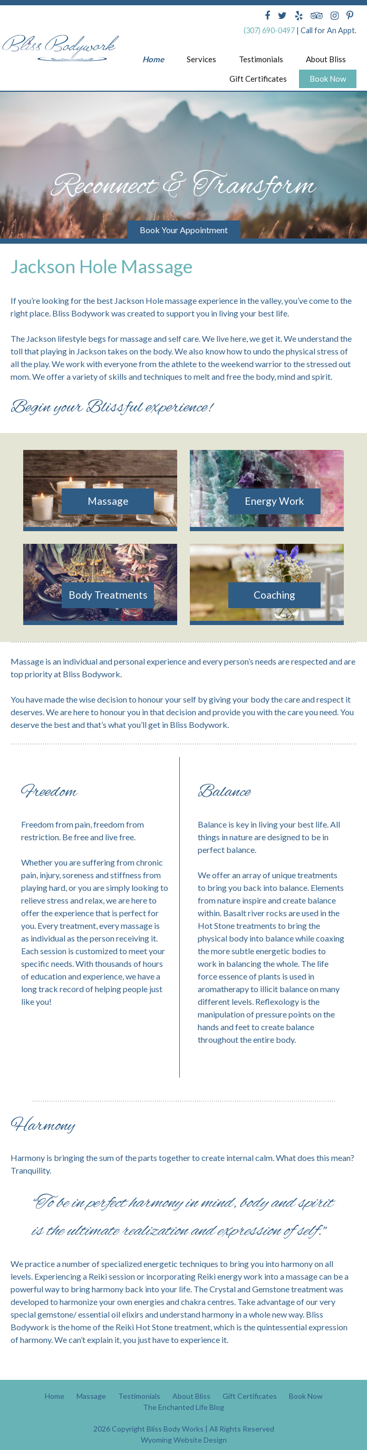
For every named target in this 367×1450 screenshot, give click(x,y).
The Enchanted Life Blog (183, 1393)
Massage (91, 1382)
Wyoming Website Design (184, 1426)
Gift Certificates (258, 78)
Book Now (328, 78)
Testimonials (261, 59)
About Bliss (326, 59)
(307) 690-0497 (269, 30)
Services (201, 59)
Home (153, 59)
